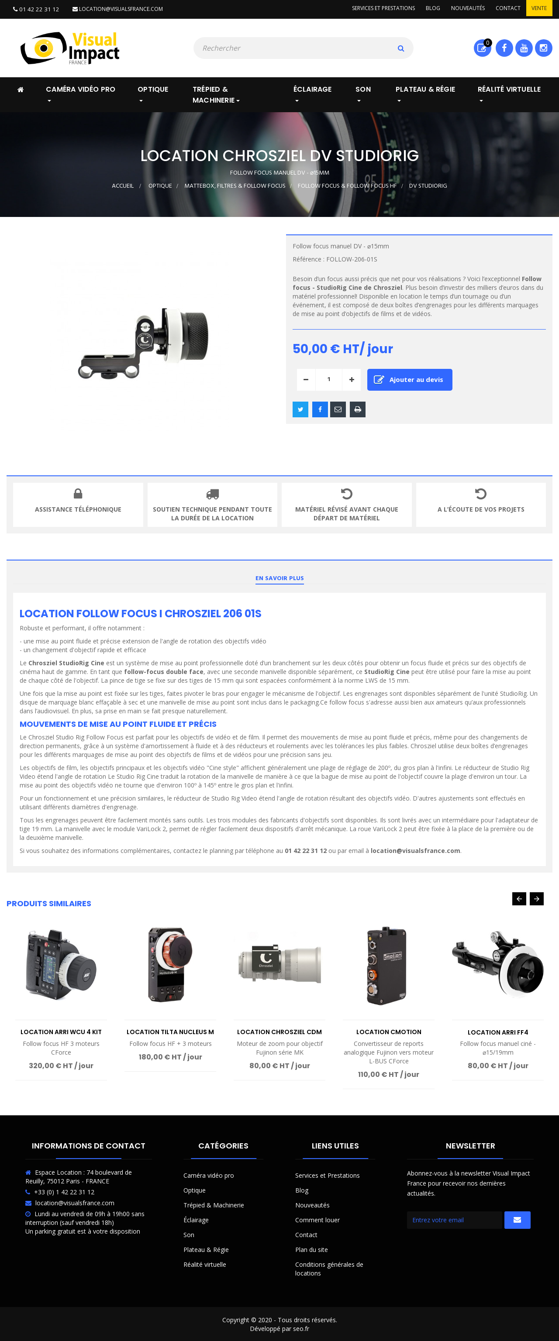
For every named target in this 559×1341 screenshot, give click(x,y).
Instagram (543, 47)
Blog (425, 9)
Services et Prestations (327, 1174)
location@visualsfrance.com (112, 9)
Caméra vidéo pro (208, 1174)
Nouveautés (463, 9)
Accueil (123, 185)
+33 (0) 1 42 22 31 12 (64, 1191)
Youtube (524, 47)
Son (188, 1234)
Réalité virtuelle (204, 1263)
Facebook (504, 47)
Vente (538, 9)
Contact (505, 9)
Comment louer (317, 1219)
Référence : (308, 258)
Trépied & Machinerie (213, 1204)
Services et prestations (373, 9)
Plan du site (311, 1249)
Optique (194, 1189)
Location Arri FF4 (498, 1031)
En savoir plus (279, 578)
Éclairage (196, 1219)
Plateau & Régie (206, 1249)
